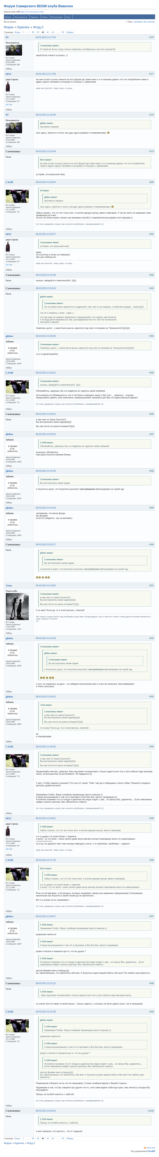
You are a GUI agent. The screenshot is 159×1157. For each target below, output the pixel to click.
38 (33, 33)
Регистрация (57, 18)
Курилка (24, 28)
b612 (9, 74)
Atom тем (150, 1148)
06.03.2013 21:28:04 (46, 183)
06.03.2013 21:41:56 (46, 508)
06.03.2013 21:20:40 (46, 115)
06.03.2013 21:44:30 (46, 639)
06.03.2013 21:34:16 (46, 289)
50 (63, 33)
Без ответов (149, 22)
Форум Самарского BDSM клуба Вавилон (38, 7)
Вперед (70, 33)
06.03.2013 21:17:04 (46, 38)
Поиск (45, 18)
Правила (35, 18)
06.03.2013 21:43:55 (46, 586)
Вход (68, 18)
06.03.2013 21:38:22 (46, 374)
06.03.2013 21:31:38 (46, 276)
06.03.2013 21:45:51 (46, 819)
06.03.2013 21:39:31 (46, 415)
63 (7, 38)
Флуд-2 (39, 28)
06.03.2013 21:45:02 (46, 697)
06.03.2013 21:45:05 (46, 747)
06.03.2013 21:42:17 (46, 545)
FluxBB (151, 1152)
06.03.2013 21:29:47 (46, 235)
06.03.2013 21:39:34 (46, 435)
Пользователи (21, 18)
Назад (17, 33)
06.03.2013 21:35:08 (46, 337)
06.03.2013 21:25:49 (46, 152)
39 (38, 33)
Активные (137, 22)
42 (53, 33)
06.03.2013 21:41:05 (46, 472)
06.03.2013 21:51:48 (46, 1012)
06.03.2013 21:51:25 (46, 984)
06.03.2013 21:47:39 (46, 861)
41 (48, 33)
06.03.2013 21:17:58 (46, 75)
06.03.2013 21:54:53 (46, 1111)
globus (10, 336)
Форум (8, 18)
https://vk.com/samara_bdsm (32, 12)
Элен (9, 586)
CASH (10, 182)
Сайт (11, 105)
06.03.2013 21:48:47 (46, 917)
